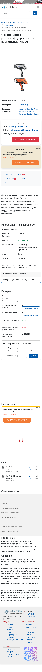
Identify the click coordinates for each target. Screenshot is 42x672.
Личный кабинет (13, 654)
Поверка (20, 174)
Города (9, 632)
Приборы (10, 627)
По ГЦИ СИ (30, 635)
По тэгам (29, 640)
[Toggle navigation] (38, 7)
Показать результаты (31, 308)
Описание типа (10, 183)
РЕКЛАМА (37, 148)
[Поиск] (15, 13)
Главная (10, 625)
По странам (30, 632)
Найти (33, 356)
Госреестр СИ (12, 635)
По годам (29, 642)
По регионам (30, 637)
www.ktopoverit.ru (9, 157)
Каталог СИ (30, 625)
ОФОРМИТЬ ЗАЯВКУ (25, 139)
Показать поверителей (31, 315)
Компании (10, 630)
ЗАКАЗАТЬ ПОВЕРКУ (25, 163)
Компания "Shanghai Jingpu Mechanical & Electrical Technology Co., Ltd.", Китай (29, 111)
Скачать (23, 178)
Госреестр (8, 174)
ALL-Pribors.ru (10, 7)
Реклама (10, 657)
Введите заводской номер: (17, 348)
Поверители (10, 179)
